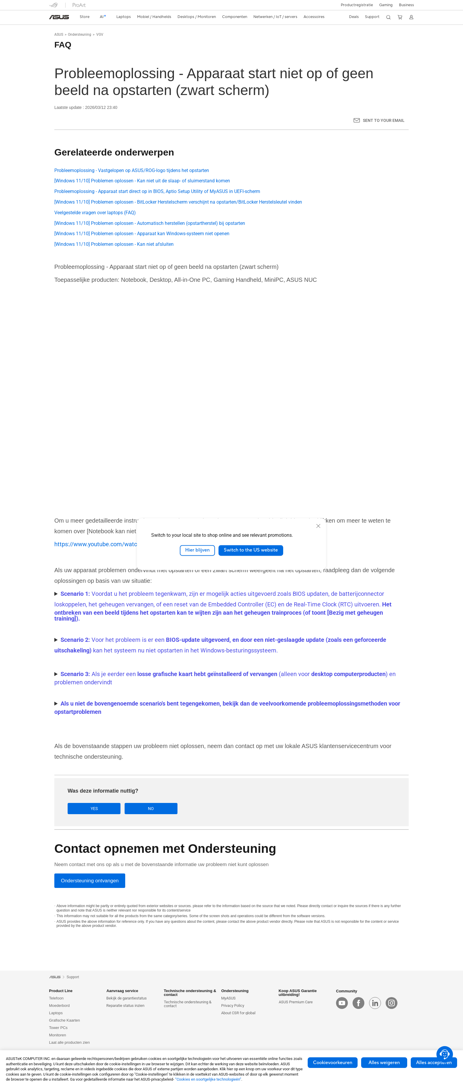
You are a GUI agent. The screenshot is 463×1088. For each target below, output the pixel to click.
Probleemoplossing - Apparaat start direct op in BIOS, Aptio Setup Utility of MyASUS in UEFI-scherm (157, 191)
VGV (99, 34)
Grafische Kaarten (64, 1020)
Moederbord (59, 1006)
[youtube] (342, 1003)
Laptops (56, 1013)
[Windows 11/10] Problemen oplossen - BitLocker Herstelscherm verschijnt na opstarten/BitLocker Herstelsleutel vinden (178, 202)
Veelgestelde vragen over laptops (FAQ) (95, 212)
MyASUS (228, 998)
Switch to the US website (251, 550)
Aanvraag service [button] (122, 991)
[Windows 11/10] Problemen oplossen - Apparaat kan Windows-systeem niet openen (141, 233)
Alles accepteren (434, 1063)
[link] (59, 17)
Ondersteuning (79, 34)
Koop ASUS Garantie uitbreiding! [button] (298, 993)
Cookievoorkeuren (332, 1063)
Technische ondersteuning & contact (187, 1004)
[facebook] (358, 1003)
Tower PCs (58, 1028)
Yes (88, 808)
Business (406, 5)
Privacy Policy (232, 1006)
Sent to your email (384, 120)
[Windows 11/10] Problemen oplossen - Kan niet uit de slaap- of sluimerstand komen (142, 181)
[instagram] (391, 1003)
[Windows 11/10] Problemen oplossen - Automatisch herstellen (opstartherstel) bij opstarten (149, 223)
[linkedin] (375, 1003)
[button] (386, 5)
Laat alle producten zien (69, 1043)
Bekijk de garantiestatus (126, 998)
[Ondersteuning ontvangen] (89, 881)
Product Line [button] (60, 991)
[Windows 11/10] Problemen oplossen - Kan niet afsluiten (114, 244)
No (133, 808)
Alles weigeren (384, 1063)
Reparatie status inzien (125, 1006)
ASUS (58, 34)
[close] (318, 525)
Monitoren (57, 1035)
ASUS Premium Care (296, 1002)
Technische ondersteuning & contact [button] (190, 993)
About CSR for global (238, 1013)
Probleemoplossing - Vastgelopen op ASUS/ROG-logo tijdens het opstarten (131, 170)
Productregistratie (357, 5)
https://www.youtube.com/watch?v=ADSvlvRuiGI (118, 544)
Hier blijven (197, 550)
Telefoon (56, 998)
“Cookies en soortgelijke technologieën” (208, 1079)
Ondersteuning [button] (234, 991)
